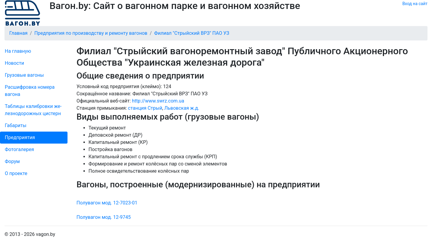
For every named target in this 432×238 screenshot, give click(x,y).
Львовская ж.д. (181, 108)
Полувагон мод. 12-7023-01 (106, 203)
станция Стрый (145, 108)
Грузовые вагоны (24, 75)
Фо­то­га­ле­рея (19, 149)
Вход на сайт (415, 3)
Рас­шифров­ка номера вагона (30, 90)
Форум (12, 161)
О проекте (16, 173)
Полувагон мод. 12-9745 (103, 217)
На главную (18, 51)
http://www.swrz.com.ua (158, 101)
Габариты (15, 125)
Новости (14, 63)
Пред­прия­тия (20, 137)
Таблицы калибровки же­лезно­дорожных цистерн (33, 109)
